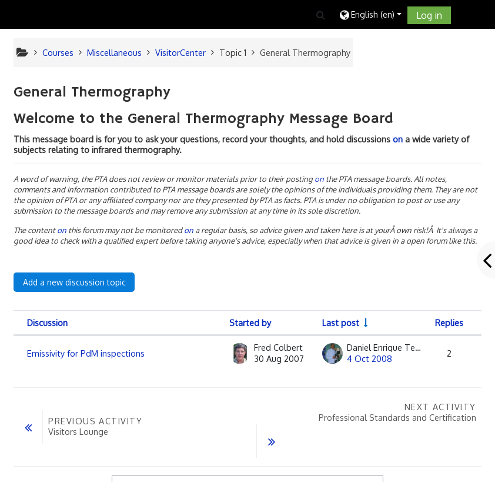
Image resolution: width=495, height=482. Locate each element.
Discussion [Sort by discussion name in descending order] (47, 322)
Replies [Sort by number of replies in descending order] (449, 322)
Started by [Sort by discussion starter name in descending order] (250, 322)
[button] (321, 15)
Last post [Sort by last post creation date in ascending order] (340, 322)
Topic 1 (232, 52)
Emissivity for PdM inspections (86, 353)
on (398, 139)
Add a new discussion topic (74, 282)
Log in (429, 15)
